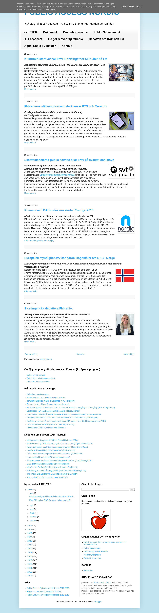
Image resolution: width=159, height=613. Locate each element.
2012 (29, 576)
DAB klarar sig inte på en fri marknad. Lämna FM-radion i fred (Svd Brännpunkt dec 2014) (66, 421)
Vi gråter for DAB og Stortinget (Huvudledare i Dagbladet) (52, 467)
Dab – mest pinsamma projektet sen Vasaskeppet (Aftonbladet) (54, 454)
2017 (29, 556)
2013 (29, 572)
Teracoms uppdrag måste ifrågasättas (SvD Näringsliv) (51, 401)
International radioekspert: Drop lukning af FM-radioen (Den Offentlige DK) (59, 460)
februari (33, 517)
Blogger (98, 602)
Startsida (80, 354)
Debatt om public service (38, 394)
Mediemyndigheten (92, 555)
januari (33, 521)
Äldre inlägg (129, 354)
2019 (29, 549)
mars (32, 513)
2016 (29, 560)
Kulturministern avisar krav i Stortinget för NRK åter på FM (65, 59)
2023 (29, 533)
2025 (29, 525)
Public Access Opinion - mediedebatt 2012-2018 (48, 588)
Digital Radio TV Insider (40, 45)
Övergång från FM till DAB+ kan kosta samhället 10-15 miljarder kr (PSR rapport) (62, 418)
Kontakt (67, 45)
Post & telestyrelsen (92, 558)
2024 (29, 529)
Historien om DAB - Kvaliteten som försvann (46, 428)
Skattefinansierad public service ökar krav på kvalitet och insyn (69, 159)
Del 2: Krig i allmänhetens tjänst (41, 378)
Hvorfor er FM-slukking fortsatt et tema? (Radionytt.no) (51, 450)
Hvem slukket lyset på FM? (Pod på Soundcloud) (48, 457)
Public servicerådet (102, 583)
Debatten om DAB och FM (106, 39)
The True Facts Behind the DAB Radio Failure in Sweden (52, 474)
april (32, 509)
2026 (29, 490)
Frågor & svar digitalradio (65, 39)
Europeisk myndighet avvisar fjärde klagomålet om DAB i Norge (69, 258)
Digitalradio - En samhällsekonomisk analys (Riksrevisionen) (53, 411)
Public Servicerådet (107, 32)
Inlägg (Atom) (46, 359)
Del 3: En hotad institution (38, 382)
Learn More (128, 6)
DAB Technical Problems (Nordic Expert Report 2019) (50, 424)
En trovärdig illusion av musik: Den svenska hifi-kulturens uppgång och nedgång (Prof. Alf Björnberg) (71, 408)
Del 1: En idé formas (36, 375)
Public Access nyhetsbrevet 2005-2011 (44, 591)
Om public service (75, 32)
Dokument (50, 32)
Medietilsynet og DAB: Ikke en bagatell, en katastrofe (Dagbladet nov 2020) (60, 444)
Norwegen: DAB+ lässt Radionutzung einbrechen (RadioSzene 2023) (57, 447)
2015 (29, 564)
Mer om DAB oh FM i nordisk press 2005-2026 (47, 477)
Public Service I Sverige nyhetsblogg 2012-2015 (48, 595)
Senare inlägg (31, 354)
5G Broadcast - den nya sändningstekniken (46, 397)
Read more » (30, 89)
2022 (29, 537)
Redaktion (88, 570)
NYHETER (30, 32)
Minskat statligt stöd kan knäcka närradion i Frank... (52, 496)
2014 (29, 568)
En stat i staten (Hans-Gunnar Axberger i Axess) (48, 404)
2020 (29, 545)
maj (32, 505)
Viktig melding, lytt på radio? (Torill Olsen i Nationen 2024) (52, 440)
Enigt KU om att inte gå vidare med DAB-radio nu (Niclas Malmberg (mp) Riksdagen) (64, 414)
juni (31, 493)
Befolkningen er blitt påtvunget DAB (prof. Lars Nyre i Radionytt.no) (56, 470)
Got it (139, 6)
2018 (29, 553)
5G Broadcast (33, 39)
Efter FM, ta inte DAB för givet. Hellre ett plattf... (50, 500)
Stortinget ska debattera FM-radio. (48, 308)
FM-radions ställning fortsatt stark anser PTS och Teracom (65, 106)
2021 (29, 541)
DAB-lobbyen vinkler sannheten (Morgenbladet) (48, 464)
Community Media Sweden (96, 551)
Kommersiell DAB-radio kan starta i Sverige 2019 (58, 210)
